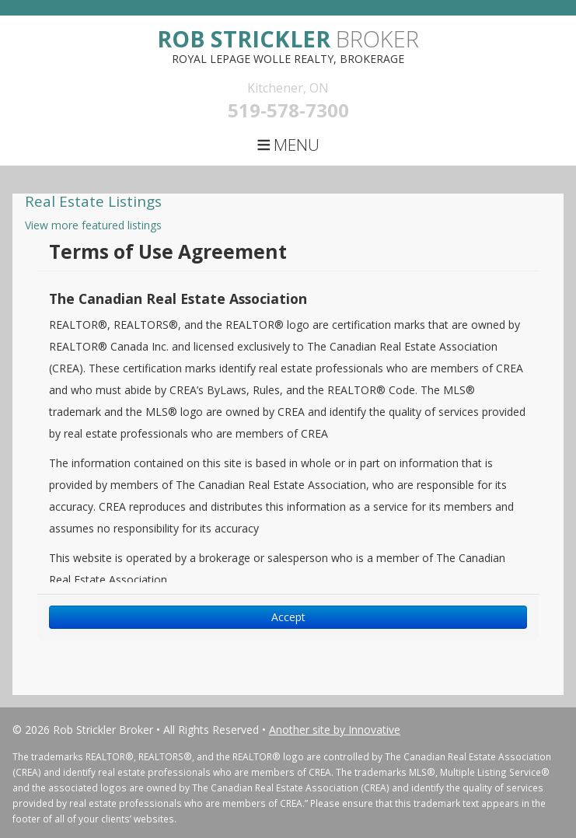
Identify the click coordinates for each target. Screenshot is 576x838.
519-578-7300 (288, 110)
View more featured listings (93, 225)
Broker (288, 38)
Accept (288, 616)
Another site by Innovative (334, 729)
